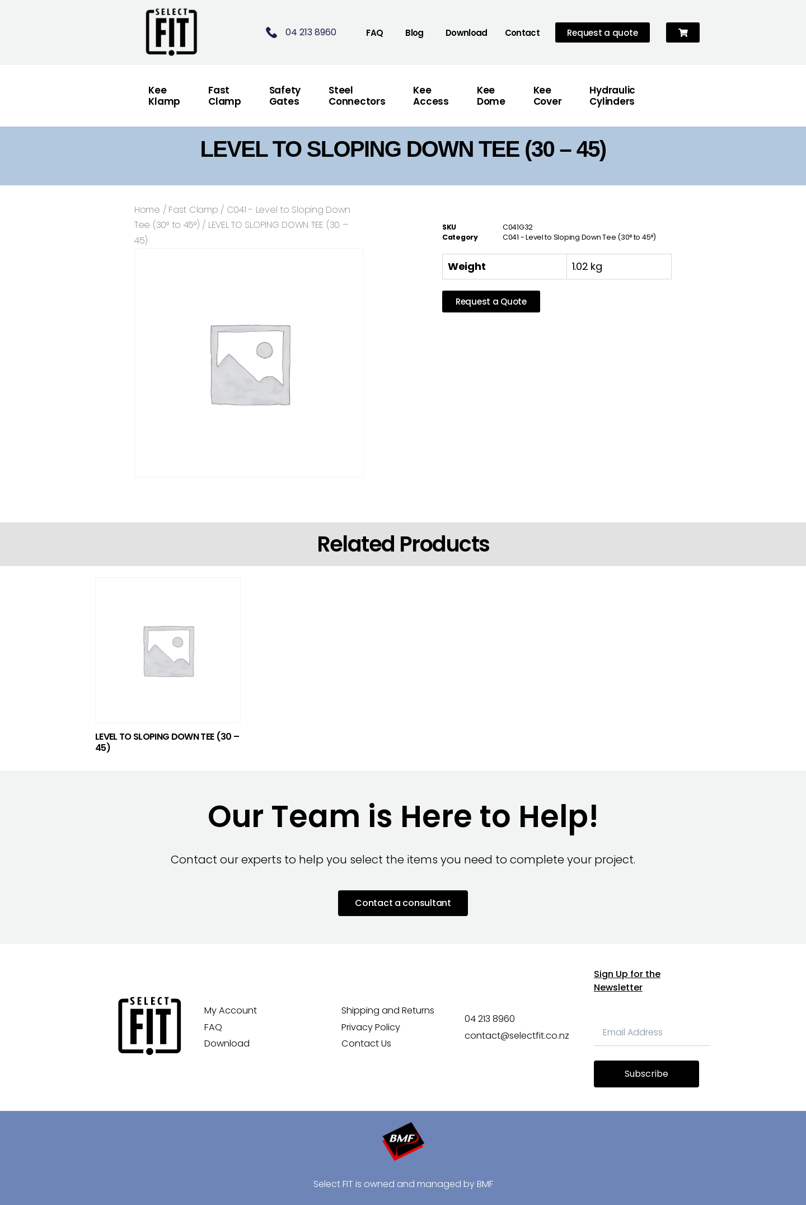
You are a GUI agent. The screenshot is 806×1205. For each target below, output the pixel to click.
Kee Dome (491, 95)
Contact (522, 33)
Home (147, 209)
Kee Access (430, 95)
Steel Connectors (357, 95)
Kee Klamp (164, 95)
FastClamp (224, 95)
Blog (414, 33)
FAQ (374, 33)
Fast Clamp (193, 209)
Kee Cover (547, 95)
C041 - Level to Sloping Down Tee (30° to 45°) (579, 237)
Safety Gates (285, 95)
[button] (683, 33)
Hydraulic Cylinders (612, 95)
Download (467, 33)
